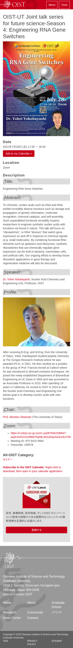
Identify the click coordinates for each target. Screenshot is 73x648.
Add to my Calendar (18, 153)
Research (9, 612)
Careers (32, 617)
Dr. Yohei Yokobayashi (16, 279)
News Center (12, 617)
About (31, 602)
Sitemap (57, 641)
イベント (57, 612)
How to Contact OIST (17, 594)
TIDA (5, 641)
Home (7, 602)
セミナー (8, 459)
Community (35, 612)
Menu (51, 4)
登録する (36, 530)
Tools (64, 4)
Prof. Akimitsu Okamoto (17, 417)
